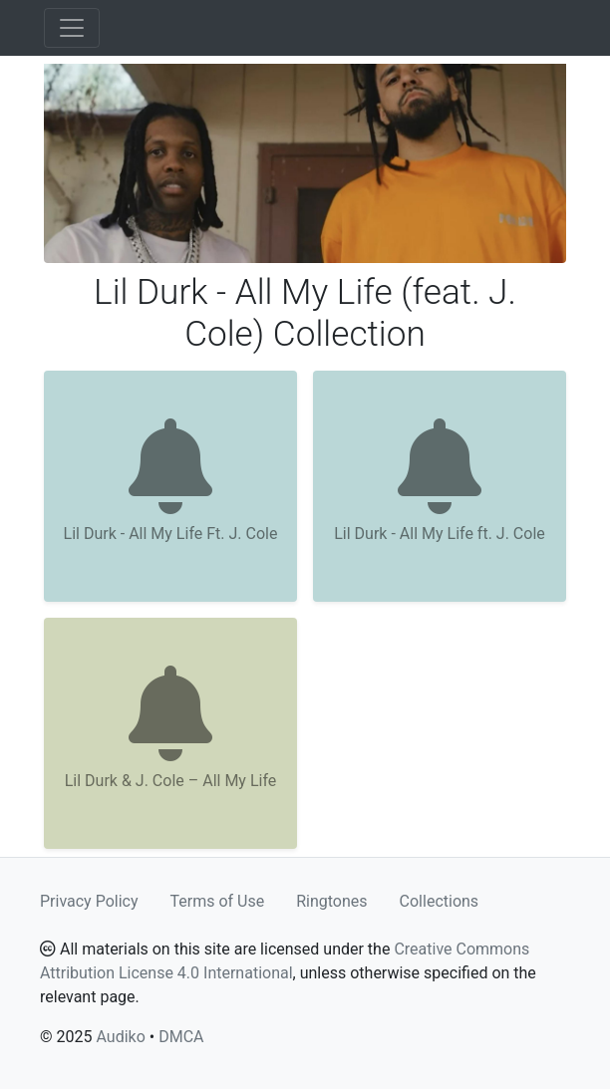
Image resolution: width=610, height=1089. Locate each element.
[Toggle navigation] (72, 28)
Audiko (120, 1036)
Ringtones (331, 901)
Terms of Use (217, 901)
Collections (439, 901)
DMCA (180, 1036)
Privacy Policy (89, 901)
